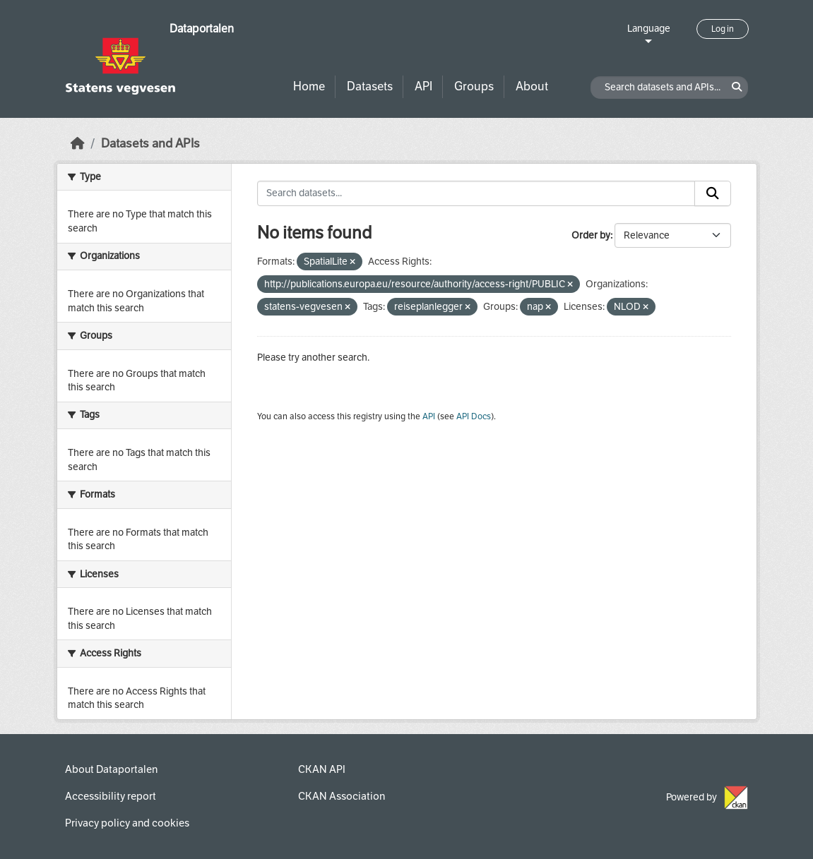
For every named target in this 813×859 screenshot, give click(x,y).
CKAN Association (341, 796)
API (423, 86)
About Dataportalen (111, 769)
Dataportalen (202, 28)
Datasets (370, 86)
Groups (474, 86)
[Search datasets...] (476, 193)
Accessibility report (110, 796)
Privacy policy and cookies (127, 823)
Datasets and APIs (150, 143)
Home (309, 86)
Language (648, 29)
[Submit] (712, 193)
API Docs (473, 416)
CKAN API (321, 769)
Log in (722, 29)
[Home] (78, 143)
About (532, 86)
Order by (590, 235)
